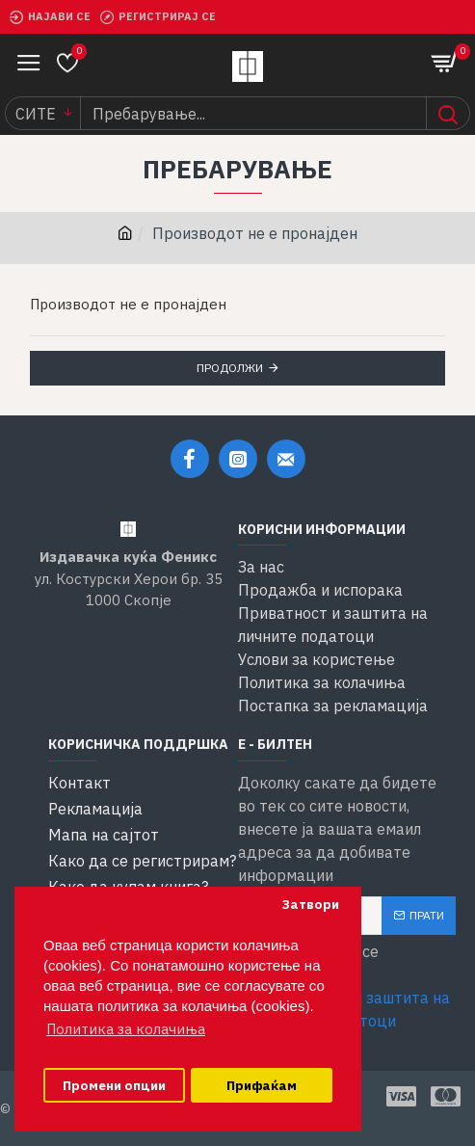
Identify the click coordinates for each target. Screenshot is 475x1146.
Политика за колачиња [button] (125, 1029)
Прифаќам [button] (261, 1085)
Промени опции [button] (114, 1085)
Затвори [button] (310, 904)
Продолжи (230, 367)
